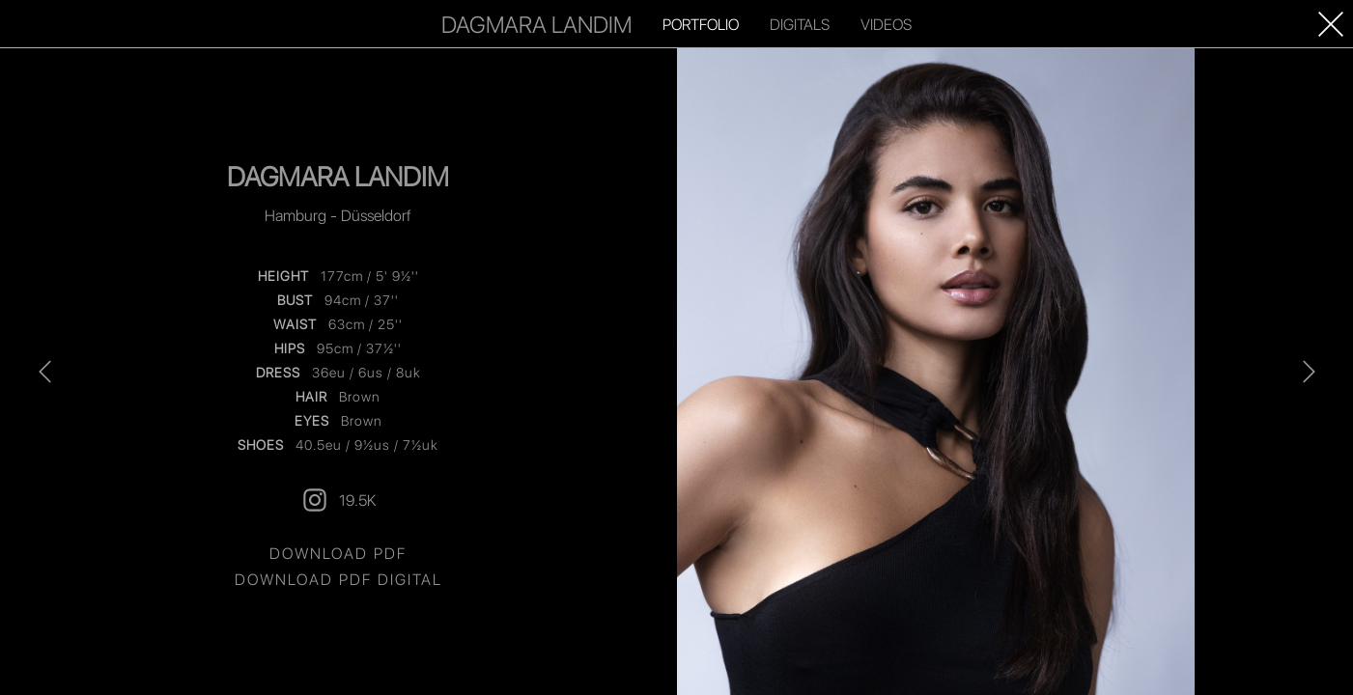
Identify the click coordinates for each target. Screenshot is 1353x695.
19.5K (338, 500)
